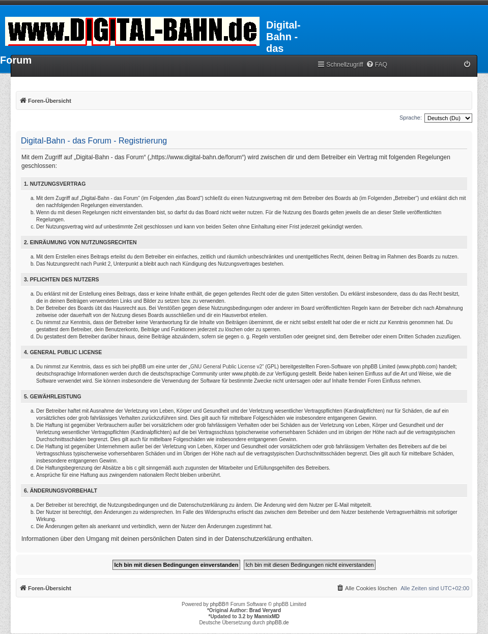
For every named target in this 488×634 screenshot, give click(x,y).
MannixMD (267, 616)
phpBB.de (278, 622)
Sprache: (410, 117)
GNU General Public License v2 (226, 366)
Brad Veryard (265, 610)
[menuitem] (376, 65)
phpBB (217, 604)
